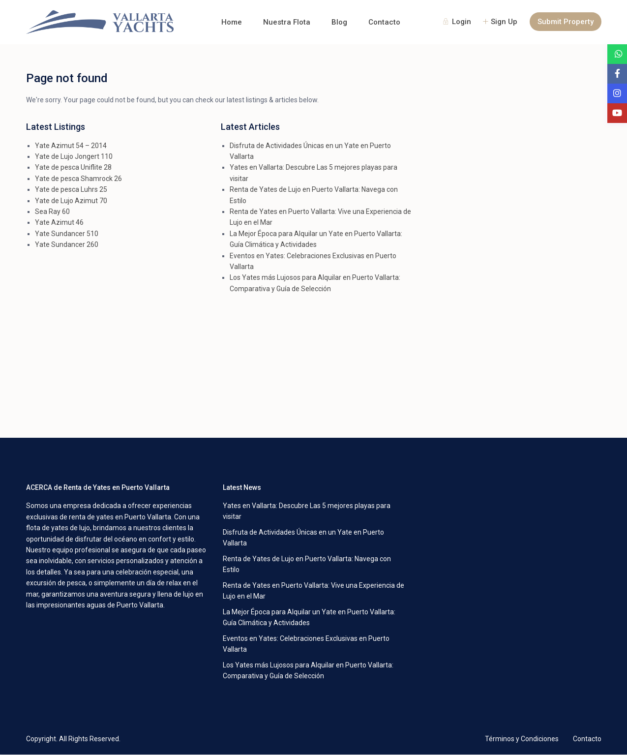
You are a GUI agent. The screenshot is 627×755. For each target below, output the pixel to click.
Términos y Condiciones (522, 739)
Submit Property (565, 21)
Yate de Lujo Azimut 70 (71, 201)
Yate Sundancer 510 (66, 234)
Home (231, 22)
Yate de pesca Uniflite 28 (73, 167)
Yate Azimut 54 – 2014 (71, 146)
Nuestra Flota (286, 22)
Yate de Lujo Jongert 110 (74, 156)
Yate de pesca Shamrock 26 (78, 178)
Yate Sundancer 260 (66, 244)
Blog (339, 22)
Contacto (384, 22)
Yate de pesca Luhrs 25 (71, 189)
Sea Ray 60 (52, 211)
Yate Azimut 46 (59, 222)
